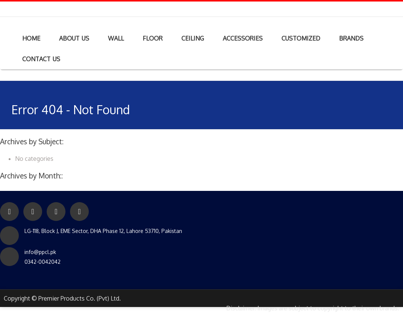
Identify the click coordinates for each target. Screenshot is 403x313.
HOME (31, 38)
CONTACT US (41, 59)
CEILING (192, 38)
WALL (116, 38)
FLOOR (153, 38)
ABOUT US (74, 38)
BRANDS (351, 38)
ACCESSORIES (243, 38)
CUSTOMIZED (300, 38)
